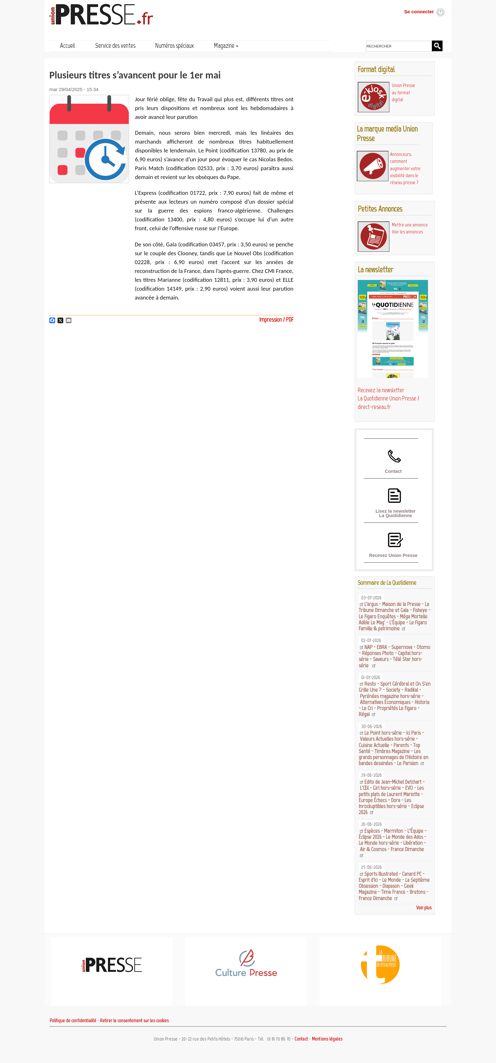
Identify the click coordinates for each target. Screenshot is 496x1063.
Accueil (67, 45)
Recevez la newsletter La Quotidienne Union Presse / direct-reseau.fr (388, 398)
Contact (393, 471)
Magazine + (226, 45)
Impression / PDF (276, 319)
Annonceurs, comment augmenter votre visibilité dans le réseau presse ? (405, 168)
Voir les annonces (407, 232)
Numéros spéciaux (174, 45)
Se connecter (419, 11)
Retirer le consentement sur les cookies (134, 1020)
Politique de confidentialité (73, 1020)
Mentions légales (327, 1039)
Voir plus (423, 908)
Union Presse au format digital (403, 92)
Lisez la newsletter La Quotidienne (395, 513)
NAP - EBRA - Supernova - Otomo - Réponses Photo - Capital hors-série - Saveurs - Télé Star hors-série (394, 656)
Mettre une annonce (410, 225)
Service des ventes (115, 45)
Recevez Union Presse (393, 555)
